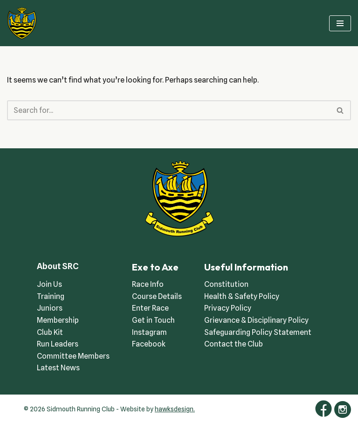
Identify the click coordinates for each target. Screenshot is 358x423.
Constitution (226, 284)
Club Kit (50, 332)
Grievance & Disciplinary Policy (256, 320)
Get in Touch (153, 320)
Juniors (49, 308)
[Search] (168, 110)
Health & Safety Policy (241, 296)
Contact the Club (233, 344)
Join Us (49, 284)
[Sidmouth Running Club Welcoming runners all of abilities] (22, 23)
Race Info (148, 284)
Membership (58, 320)
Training (50, 296)
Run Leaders (57, 344)
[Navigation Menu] (340, 23)
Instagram (149, 332)
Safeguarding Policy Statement (257, 332)
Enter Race (150, 308)
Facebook (148, 344)
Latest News (58, 367)
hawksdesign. (175, 409)
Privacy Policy (227, 308)
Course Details (157, 296)
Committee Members (73, 356)
